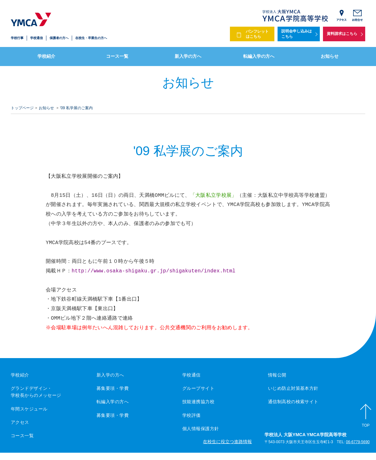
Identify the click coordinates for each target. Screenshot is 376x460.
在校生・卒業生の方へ (91, 38)
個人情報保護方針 (200, 428)
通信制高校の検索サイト (293, 401)
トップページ (22, 108)
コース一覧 (117, 56)
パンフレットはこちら (257, 34)
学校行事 (17, 38)
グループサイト (198, 388)
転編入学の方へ (258, 56)
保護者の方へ (59, 38)
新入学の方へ (188, 56)
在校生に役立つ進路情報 (227, 441)
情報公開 (277, 374)
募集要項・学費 (113, 388)
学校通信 (36, 38)
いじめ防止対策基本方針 (293, 388)
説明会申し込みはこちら (296, 34)
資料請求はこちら (342, 33)
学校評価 (191, 415)
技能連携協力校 (198, 401)
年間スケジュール (29, 408)
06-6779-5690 (358, 442)
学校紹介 (46, 56)
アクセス (20, 422)
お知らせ (330, 56)
